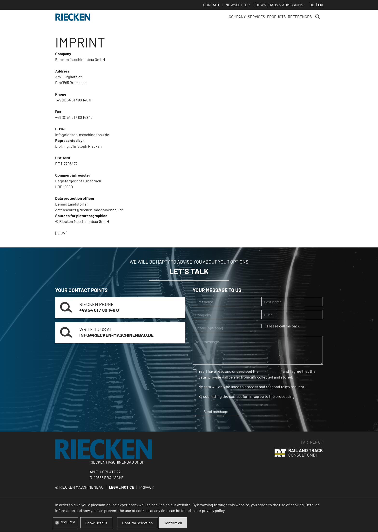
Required (67, 521)
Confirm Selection (137, 522)
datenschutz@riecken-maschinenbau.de (89, 209)
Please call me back (283, 326)
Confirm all (173, 522)
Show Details (96, 522)
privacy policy (270, 371)
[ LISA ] (61, 233)
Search (317, 16)
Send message (215, 411)
